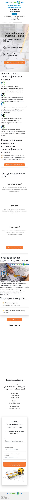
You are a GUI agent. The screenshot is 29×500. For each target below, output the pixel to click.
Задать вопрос (14, 319)
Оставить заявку (14, 247)
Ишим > (10, 22)
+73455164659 (14, 9)
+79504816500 (15, 11)
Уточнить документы (14, 165)
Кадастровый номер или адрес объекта (12, 454)
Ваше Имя (7, 438)
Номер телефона (9, 447)
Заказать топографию (14, 62)
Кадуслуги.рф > (4, 22)
